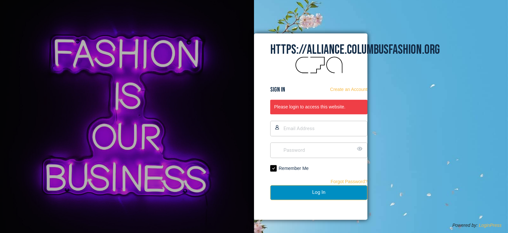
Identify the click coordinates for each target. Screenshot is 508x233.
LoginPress (490, 225)
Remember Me (294, 168)
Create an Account (348, 89)
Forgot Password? (348, 181)
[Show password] (360, 148)
